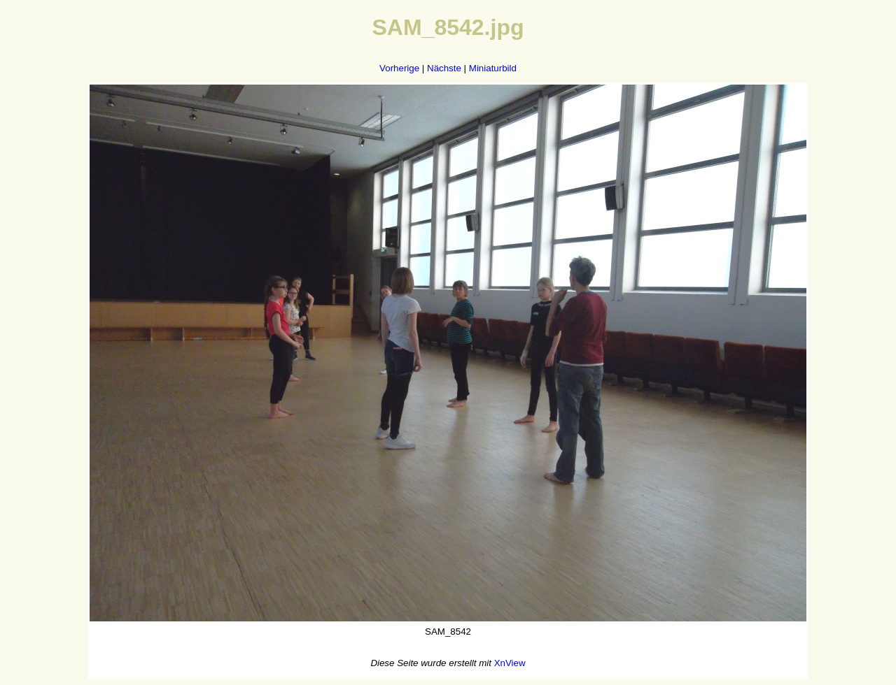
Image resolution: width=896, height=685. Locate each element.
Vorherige (399, 68)
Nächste (444, 68)
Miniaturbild (493, 68)
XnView (510, 663)
